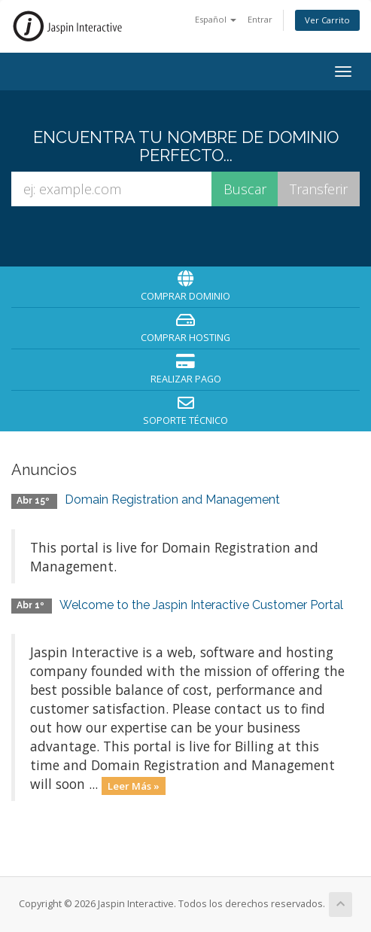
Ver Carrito (327, 20)
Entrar (260, 19)
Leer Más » (134, 785)
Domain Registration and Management (172, 499)
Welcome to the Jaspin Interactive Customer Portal (201, 605)
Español (215, 19)
